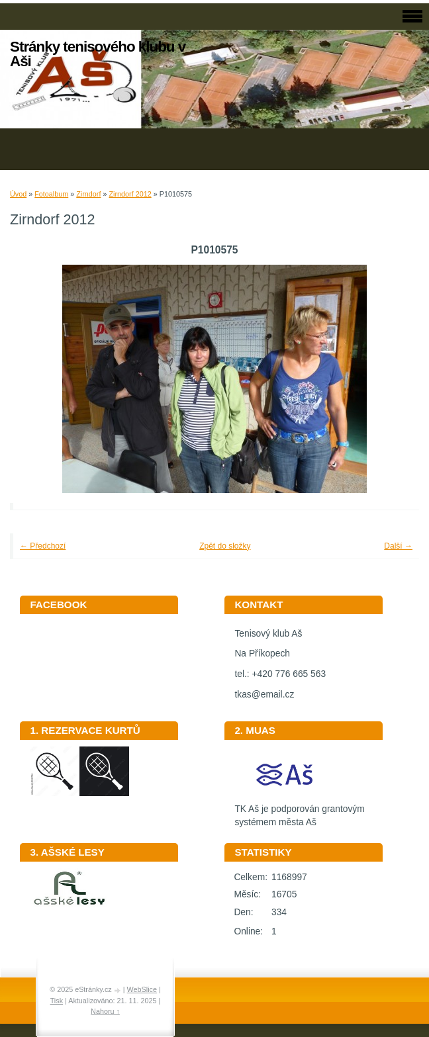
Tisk (56, 1001)
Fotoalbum (51, 194)
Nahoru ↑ (105, 1011)
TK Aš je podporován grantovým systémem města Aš (299, 811)
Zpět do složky (224, 546)
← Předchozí (43, 546)
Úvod (18, 194)
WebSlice (142, 989)
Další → (398, 546)
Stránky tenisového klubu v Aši (97, 53)
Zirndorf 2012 (130, 194)
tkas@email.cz (264, 694)
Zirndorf (88, 194)
